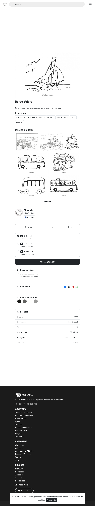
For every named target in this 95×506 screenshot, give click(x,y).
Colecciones (20, 474)
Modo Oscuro (22, 484)
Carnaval (18, 457)
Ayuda (17, 421)
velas (66, 117)
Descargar (47, 261)
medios (42, 117)
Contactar (19, 436)
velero (59, 117)
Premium (19, 468)
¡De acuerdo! (51, 500)
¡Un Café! (29, 217)
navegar (19, 122)
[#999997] (36, 301)
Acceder (18, 477)
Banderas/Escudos (23, 454)
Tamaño (47, 342)
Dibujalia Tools (21, 430)
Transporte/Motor (71, 337)
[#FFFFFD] (30, 301)
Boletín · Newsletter (23, 427)
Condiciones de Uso (23, 412)
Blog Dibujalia (20, 433)
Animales (19, 448)
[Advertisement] (47, 33)
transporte (32, 117)
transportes (21, 117)
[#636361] (25, 301)
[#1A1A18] (19, 301)
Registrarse (20, 480)
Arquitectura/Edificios (24, 451)
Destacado (19, 471)
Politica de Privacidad (24, 415)
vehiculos (50, 117)
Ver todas (19, 460)
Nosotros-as (20, 418)
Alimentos (19, 445)
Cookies (18, 424)
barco (73, 117)
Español (23, 490)
